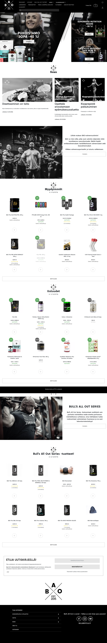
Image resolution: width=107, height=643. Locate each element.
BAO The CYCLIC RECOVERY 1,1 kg (93, 220)
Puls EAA (15, 320)
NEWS (14, 621)
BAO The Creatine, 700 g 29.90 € (40, 524)
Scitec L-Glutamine (67, 320)
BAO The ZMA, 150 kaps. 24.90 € (14, 524)
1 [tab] (89, 63)
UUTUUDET (29, 2)
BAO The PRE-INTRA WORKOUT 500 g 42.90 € (14, 259)
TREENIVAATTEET (32, 4)
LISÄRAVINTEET (22, 4)
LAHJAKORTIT (22, 7)
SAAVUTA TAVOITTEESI (69, 4)
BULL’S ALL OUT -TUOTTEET (41, 2)
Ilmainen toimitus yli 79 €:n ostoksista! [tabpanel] (53, 389)
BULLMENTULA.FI (85, 623)
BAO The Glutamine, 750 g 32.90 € (93, 484)
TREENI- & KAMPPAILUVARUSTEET (45, 4)
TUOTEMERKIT (58, 4)
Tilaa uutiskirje (17, 610)
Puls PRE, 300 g (41, 258)
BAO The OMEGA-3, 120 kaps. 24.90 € (14, 484)
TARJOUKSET (22, 2)
